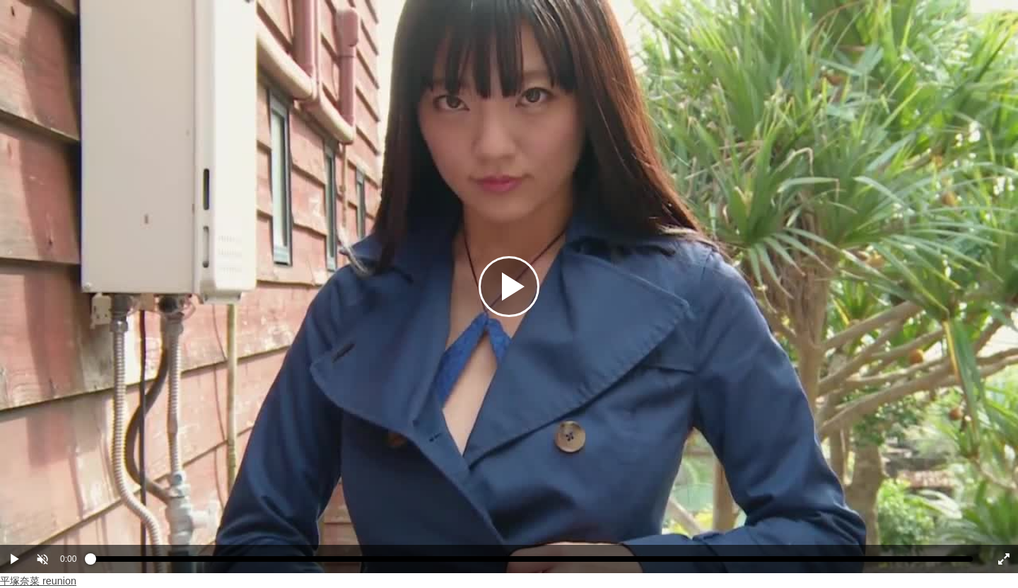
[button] (42, 559)
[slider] (531, 562)
